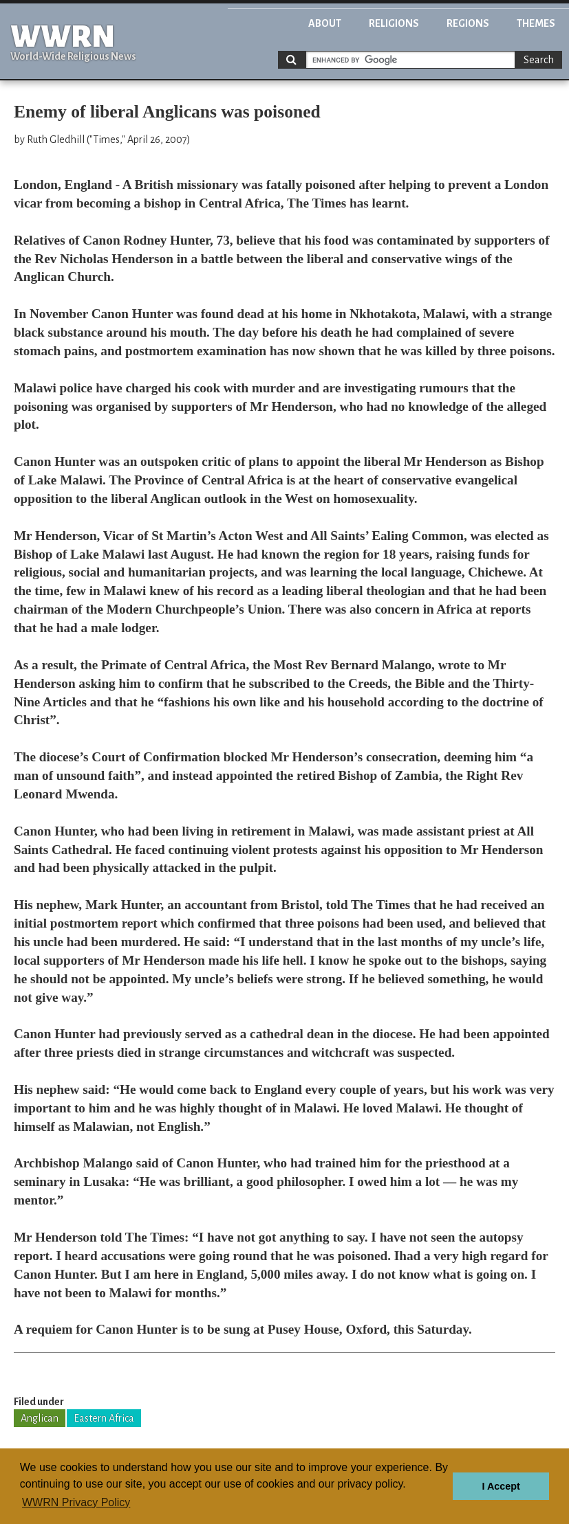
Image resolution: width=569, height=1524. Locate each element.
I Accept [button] (500, 1486)
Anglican (39, 1418)
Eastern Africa (104, 1418)
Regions (468, 23)
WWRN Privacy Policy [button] (76, 1502)
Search (539, 59)
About (324, 23)
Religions (394, 23)
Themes (536, 23)
